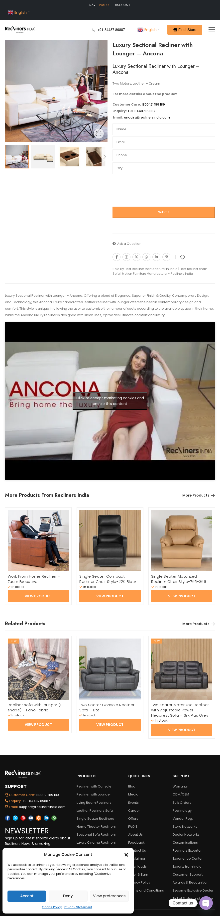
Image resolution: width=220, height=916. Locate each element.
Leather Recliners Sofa (95, 810)
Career (134, 810)
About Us (135, 834)
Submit (163, 212)
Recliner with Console (94, 786)
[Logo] (20, 29)
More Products (196, 495)
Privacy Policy (139, 882)
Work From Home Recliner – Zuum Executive (34, 579)
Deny (68, 896)
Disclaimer (136, 858)
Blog (131, 786)
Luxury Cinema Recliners (95, 842)
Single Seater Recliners (95, 818)
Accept (27, 896)
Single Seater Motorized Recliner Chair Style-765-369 (178, 579)
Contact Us (137, 850)
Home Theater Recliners (95, 826)
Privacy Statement (78, 907)
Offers (133, 818)
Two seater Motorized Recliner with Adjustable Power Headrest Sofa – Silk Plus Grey (180, 710)
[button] (126, 854)
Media (133, 794)
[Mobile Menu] (212, 29)
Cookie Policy (52, 907)
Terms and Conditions (146, 890)
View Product (38, 596)
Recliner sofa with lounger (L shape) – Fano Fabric (35, 707)
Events (133, 802)
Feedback (136, 842)
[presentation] (150, 191)
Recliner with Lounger (94, 794)
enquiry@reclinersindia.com (146, 117)
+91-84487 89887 (141, 111)
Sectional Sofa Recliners (95, 834)
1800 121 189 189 (153, 104)
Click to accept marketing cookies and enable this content (110, 400)
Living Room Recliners (94, 802)
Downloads (137, 866)
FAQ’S (132, 826)
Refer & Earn (138, 874)
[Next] (105, 157)
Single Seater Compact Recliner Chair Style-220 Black (107, 579)
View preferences (109, 896)
